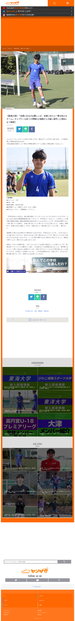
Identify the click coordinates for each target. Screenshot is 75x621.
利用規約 (6, 614)
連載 (40, 605)
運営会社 (39, 614)
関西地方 (40, 311)
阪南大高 (46, 311)
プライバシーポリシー (42, 612)
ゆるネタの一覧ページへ (38, 319)
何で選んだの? (29, 311)
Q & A (5, 605)
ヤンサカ (4, 48)
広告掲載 (39, 610)
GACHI (41, 595)
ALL (5, 595)
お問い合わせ (7, 612)
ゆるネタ (10, 48)
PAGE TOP (37, 586)
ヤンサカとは (7, 610)
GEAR (5, 600)
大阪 (35, 311)
